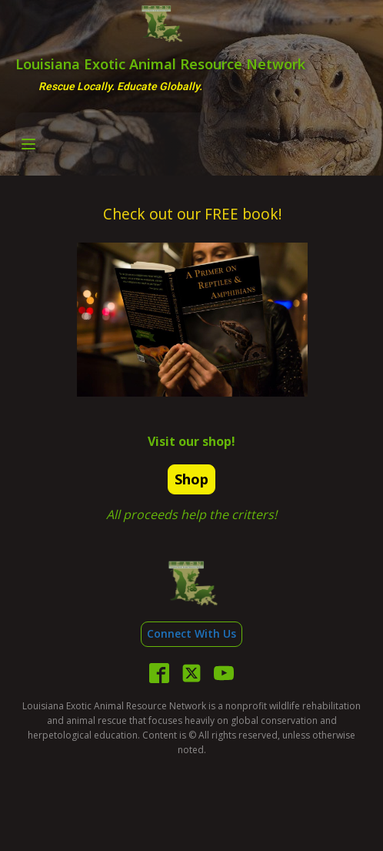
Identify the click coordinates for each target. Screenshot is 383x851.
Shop (191, 479)
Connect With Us (191, 633)
